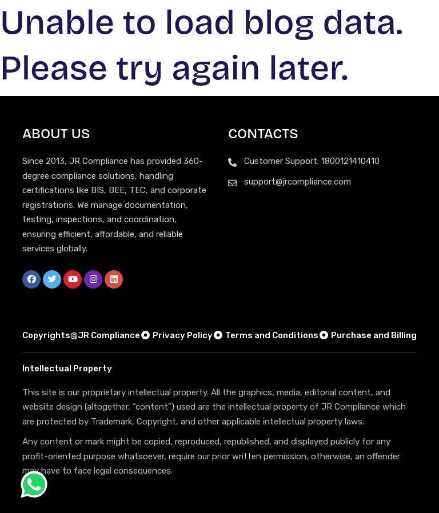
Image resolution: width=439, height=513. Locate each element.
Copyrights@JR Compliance (81, 335)
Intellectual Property (67, 368)
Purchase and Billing (367, 335)
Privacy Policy (176, 335)
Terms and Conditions (265, 335)
